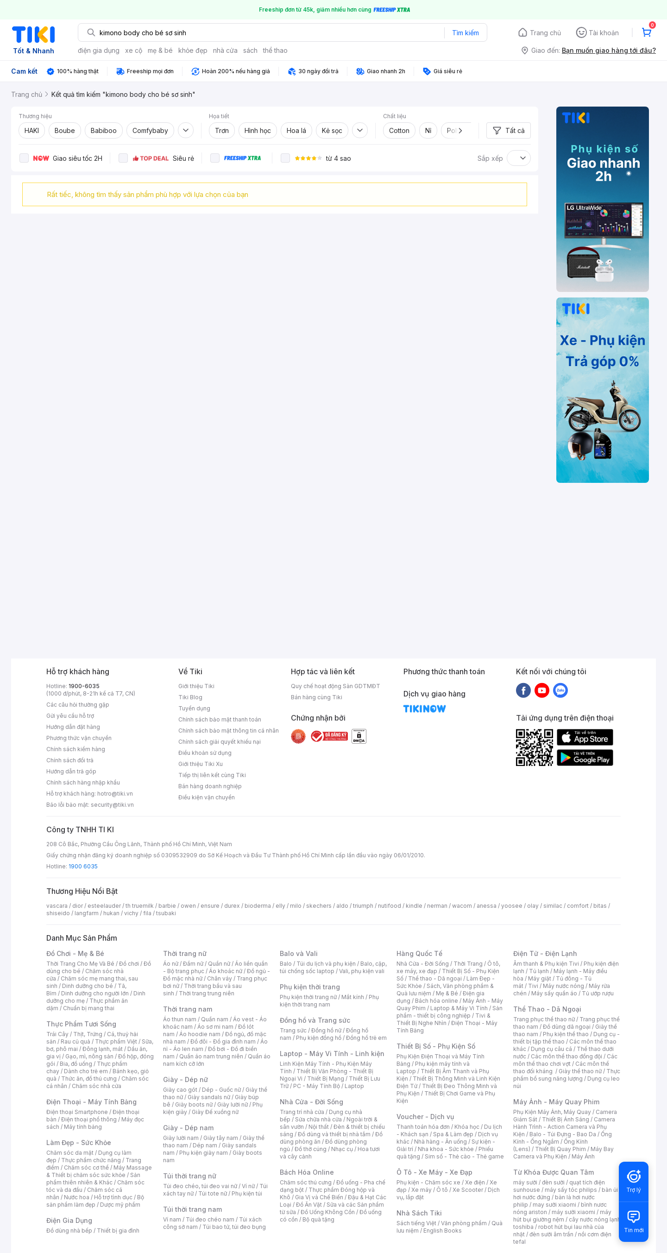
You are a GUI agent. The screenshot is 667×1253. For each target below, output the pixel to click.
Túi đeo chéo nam (210, 1219)
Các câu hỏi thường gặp (77, 704)
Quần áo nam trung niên (211, 1056)
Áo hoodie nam (199, 1034)
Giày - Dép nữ (185, 1079)
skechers (319, 905)
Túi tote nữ (212, 1193)
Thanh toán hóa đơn (423, 1126)
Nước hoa (76, 1197)
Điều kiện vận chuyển (206, 797)
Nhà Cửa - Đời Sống (311, 1102)
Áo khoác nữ (225, 971)
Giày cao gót (180, 1089)
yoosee (511, 905)
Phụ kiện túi (247, 1193)
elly (280, 905)
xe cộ (133, 50)
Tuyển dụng (194, 708)
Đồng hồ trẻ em (366, 1037)
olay (533, 905)
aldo (342, 905)
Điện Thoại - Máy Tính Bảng (91, 1102)
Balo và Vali (299, 953)
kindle (414, 905)
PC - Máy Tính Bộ (316, 1085)
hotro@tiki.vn (115, 793)
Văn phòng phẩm (464, 1223)
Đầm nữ (193, 963)
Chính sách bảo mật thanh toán (219, 719)
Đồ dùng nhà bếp (69, 1230)
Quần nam (214, 1019)
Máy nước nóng (563, 985)
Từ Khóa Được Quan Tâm (553, 1172)
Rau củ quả (75, 1041)
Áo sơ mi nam (215, 1026)
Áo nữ (170, 963)
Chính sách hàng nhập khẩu (83, 782)
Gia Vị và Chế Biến (319, 1197)
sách (250, 50)
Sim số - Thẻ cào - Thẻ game (464, 1156)
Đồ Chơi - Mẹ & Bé (75, 953)
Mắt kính (352, 997)
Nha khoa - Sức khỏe (446, 1148)
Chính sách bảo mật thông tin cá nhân (228, 730)
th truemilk (140, 905)
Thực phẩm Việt (116, 1041)
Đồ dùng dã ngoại (567, 1026)
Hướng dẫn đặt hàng (73, 726)
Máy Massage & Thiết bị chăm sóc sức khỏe (99, 1171)
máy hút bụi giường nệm (562, 1216)
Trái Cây (57, 1034)
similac (552, 905)
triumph (363, 905)
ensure (210, 905)
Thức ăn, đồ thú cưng (89, 1078)
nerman (437, 905)
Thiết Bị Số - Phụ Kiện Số (435, 1046)
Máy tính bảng (83, 1126)
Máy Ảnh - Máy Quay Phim (556, 1102)
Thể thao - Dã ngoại (435, 978)
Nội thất (318, 1126)
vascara (57, 905)
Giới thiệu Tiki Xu (200, 763)
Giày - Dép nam (188, 1128)
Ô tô (442, 1189)
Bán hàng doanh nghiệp (210, 786)
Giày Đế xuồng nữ (215, 1111)
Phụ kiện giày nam (203, 1152)
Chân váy (219, 978)
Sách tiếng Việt (416, 1223)
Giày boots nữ (194, 1104)
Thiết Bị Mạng (325, 1078)
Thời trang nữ (185, 953)
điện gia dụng (99, 50)
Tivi (533, 985)
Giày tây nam (220, 1137)
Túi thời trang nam (192, 1209)
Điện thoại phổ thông (89, 1119)
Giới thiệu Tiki (196, 686)
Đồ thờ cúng (311, 1148)
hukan (111, 913)
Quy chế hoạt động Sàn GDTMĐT (335, 686)
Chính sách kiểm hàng (75, 749)
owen (188, 905)
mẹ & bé (160, 50)
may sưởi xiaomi (554, 1204)
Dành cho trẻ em (86, 1071)
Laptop (354, 1085)
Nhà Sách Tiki (419, 1213)
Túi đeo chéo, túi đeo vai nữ (200, 1186)
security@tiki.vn (112, 804)
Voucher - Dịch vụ (425, 1116)
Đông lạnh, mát (102, 1048)
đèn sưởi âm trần (551, 1234)
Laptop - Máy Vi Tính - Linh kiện (332, 1053)
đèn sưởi (553, 1182)
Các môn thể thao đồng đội (566, 1056)
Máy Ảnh (583, 1156)
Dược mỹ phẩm (120, 1204)
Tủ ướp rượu (598, 993)
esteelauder (104, 905)
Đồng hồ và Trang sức (315, 1020)
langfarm (87, 913)
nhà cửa (225, 50)
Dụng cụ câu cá (551, 1048)
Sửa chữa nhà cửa (318, 1119)
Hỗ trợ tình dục (113, 1197)
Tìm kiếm (465, 33)
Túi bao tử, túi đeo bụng (234, 1226)
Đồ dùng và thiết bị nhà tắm (334, 1134)
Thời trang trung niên (206, 993)
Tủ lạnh (539, 971)
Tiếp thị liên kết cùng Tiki (212, 775)
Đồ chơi (129, 963)
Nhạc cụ (342, 1148)
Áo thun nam (179, 1019)
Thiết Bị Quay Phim (560, 1148)
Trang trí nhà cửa (302, 1111)
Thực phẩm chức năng (91, 1160)
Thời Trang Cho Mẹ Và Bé (80, 963)
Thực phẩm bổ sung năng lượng (566, 1075)
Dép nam (205, 1145)
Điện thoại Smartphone (77, 1111)
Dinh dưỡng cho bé (87, 985)
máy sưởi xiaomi (573, 1212)
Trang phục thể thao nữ (544, 1019)
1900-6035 (84, 686)
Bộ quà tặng (318, 1219)
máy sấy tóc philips (571, 1189)
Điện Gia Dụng (69, 1220)
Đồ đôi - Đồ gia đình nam (223, 1041)
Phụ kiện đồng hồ (318, 1037)
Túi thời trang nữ (189, 1176)
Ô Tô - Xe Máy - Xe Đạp (434, 1172)
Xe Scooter (468, 1189)
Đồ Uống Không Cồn (328, 1212)
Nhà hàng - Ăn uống (440, 1141)
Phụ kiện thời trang (310, 987)
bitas (600, 905)
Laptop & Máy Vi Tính (459, 1008)
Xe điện (475, 1182)
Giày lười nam (181, 1137)
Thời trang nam (187, 1009)
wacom (462, 905)
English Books (442, 1230)
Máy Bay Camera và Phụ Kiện (563, 1152)
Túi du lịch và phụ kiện (326, 963)
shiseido (58, 913)
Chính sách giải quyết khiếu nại (219, 741)
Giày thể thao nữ (580, 1071)
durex (232, 905)
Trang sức (293, 1030)
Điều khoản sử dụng (205, 752)
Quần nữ (219, 963)
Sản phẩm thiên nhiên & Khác (93, 1178)
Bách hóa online (436, 1000)
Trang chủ (545, 33)
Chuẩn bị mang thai (88, 1008)
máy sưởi (525, 1182)
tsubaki (166, 913)
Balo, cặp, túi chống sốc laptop (333, 967)
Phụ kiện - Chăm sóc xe (428, 1182)
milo (296, 905)
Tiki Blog (190, 697)
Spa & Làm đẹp (453, 1134)
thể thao (275, 50)
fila (147, 913)
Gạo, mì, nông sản (89, 1056)
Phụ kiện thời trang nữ (308, 997)
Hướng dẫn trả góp (71, 771)
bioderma (258, 905)
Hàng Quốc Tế (419, 953)
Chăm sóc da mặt (70, 1152)
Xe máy (421, 1189)
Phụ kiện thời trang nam (329, 1001)
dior (77, 905)
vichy (131, 913)
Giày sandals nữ (209, 1097)
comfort (578, 905)
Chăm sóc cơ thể (86, 1167)
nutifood (389, 905)
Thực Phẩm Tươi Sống (81, 1024)
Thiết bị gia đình (118, 1230)
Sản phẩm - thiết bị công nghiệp (449, 1012)
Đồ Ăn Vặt (309, 1204)
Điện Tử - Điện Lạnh (545, 953)
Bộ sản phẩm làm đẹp (95, 1201)
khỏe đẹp (193, 50)
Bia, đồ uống (76, 1063)
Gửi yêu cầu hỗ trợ (70, 715)
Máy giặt (539, 978)
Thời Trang (468, 963)
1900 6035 (83, 866)
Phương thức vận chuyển (79, 737)
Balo (286, 963)
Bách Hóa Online (307, 1172)
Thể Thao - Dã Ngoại (547, 1009)
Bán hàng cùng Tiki (316, 697)
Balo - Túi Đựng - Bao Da (562, 1134)
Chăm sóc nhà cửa (96, 1085)
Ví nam (172, 1219)
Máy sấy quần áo (554, 993)
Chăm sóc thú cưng (306, 1182)
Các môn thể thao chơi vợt (565, 1060)
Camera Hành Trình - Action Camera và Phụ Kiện (564, 1127)
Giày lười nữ (232, 1104)
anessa (487, 905)
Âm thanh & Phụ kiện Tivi (546, 963)
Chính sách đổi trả (70, 760)
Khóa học (466, 1126)
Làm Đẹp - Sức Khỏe (78, 1142)
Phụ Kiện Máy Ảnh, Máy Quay (552, 1111)
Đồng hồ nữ (326, 1030)
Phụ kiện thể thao (566, 1034)
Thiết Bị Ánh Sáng (565, 1119)
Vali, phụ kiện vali (361, 971)
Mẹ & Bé (447, 993)
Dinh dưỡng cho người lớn (95, 993)
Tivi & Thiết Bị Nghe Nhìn (443, 1019)
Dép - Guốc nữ (221, 1089)
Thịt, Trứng (87, 1034)
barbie (167, 905)
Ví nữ (248, 1186)
